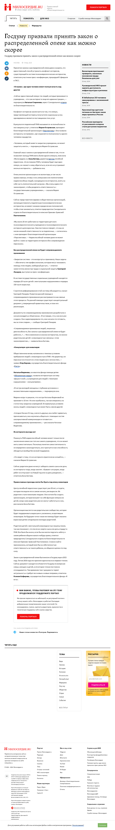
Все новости (87, 138)
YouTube (62, 761)
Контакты (40, 776)
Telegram (63, 749)
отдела (64, 102)
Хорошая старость (93, 780)
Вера (61, 661)
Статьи (12, 25)
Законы (62, 665)
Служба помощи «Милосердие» (90, 18)
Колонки (62, 672)
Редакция (40, 752)
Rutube (62, 764)
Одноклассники (65, 758)
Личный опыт (64, 679)
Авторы (39, 755)
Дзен (61, 752)
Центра (51, 159)
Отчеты (62, 787)
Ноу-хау (62, 686)
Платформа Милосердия (95, 757)
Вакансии (40, 758)
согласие (105, 689)
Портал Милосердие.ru (44, 749)
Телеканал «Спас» (42, 788)
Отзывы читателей (43, 767)
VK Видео (63, 767)
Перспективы (48, 130)
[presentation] (98, 678)
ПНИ (15, 628)
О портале (71, 18)
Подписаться (98, 685)
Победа (89, 777)
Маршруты (37, 25)
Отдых (61, 693)
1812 (88, 774)
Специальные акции (93, 772)
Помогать (28, 18)
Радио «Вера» (41, 785)
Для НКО (44, 18)
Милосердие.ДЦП (92, 791)
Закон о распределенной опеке (27, 628)
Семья (61, 697)
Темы (38, 764)
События (62, 700)
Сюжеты (39, 761)
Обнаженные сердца (23, 375)
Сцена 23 (40, 790)
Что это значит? (78, 825)
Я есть (16, 366)
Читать (13, 18)
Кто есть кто (63, 675)
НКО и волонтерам (43, 770)
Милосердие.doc (92, 788)
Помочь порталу (28, 616)
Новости (23, 25)
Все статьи (63, 707)
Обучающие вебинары (94, 749)
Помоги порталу (98, 7)
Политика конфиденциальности (70, 784)
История (62, 668)
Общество (63, 690)
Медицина (63, 682)
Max (61, 770)
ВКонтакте (63, 755)
